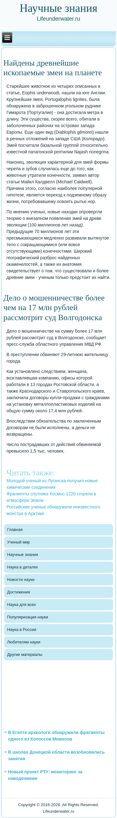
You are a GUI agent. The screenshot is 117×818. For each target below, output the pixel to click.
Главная (14, 529)
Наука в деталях (22, 567)
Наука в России (21, 629)
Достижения (18, 592)
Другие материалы (24, 654)
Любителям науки (23, 642)
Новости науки (21, 579)
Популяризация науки (27, 617)
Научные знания (22, 554)
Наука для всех (21, 604)
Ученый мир (18, 542)
